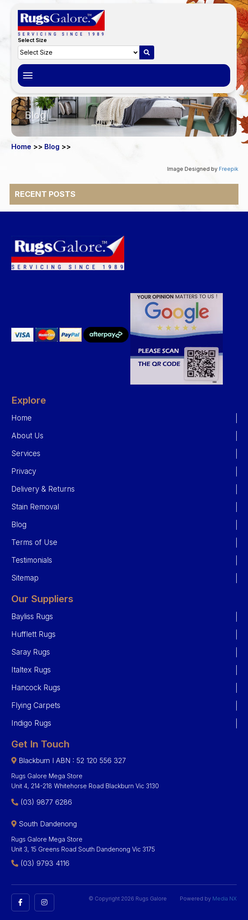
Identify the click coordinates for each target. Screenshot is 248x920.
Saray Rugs (30, 652)
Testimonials (31, 560)
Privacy (23, 471)
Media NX (224, 898)
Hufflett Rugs (33, 634)
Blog (52, 146)
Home (21, 146)
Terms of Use (34, 542)
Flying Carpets (35, 705)
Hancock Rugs (35, 687)
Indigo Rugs (31, 723)
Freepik (228, 169)
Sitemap (25, 578)
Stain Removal (35, 506)
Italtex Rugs (31, 670)
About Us (27, 435)
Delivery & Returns (43, 489)
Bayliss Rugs (32, 616)
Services (25, 453)
